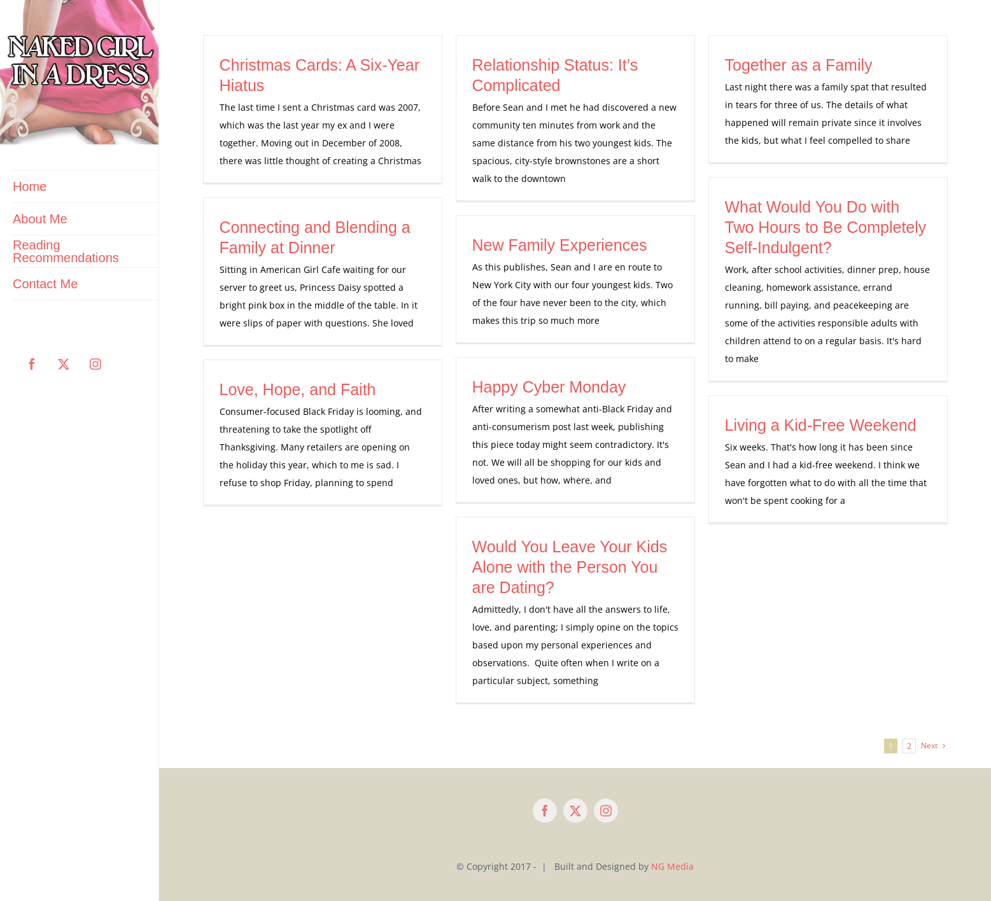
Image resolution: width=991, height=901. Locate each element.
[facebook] (545, 811)
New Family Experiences (559, 245)
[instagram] (606, 811)
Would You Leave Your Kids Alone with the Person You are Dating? (570, 567)
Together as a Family (799, 65)
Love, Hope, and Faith (298, 389)
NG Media (672, 866)
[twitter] (575, 811)
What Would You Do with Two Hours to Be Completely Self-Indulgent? (826, 227)
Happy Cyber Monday (549, 387)
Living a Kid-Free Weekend (821, 425)
